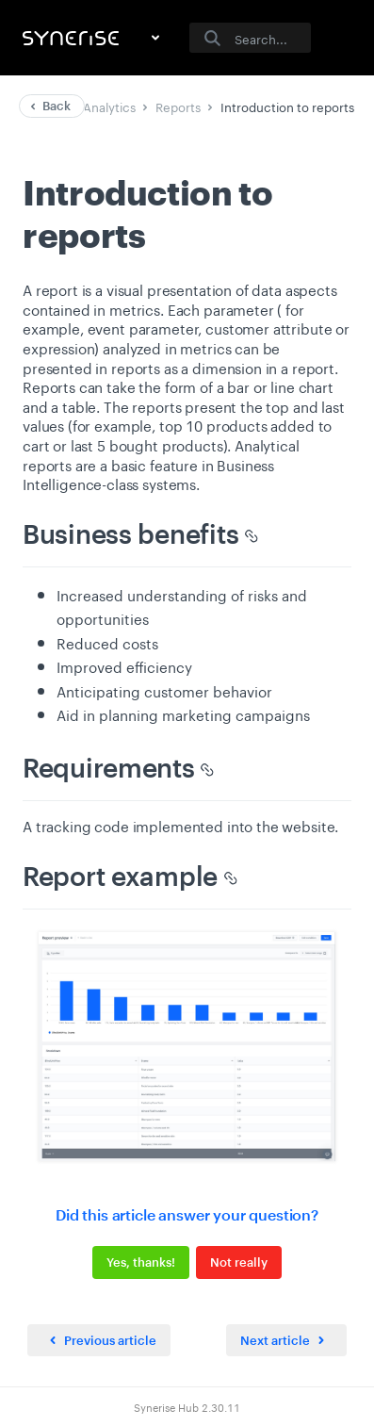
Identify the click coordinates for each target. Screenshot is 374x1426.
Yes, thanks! (140, 1262)
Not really (239, 1262)
